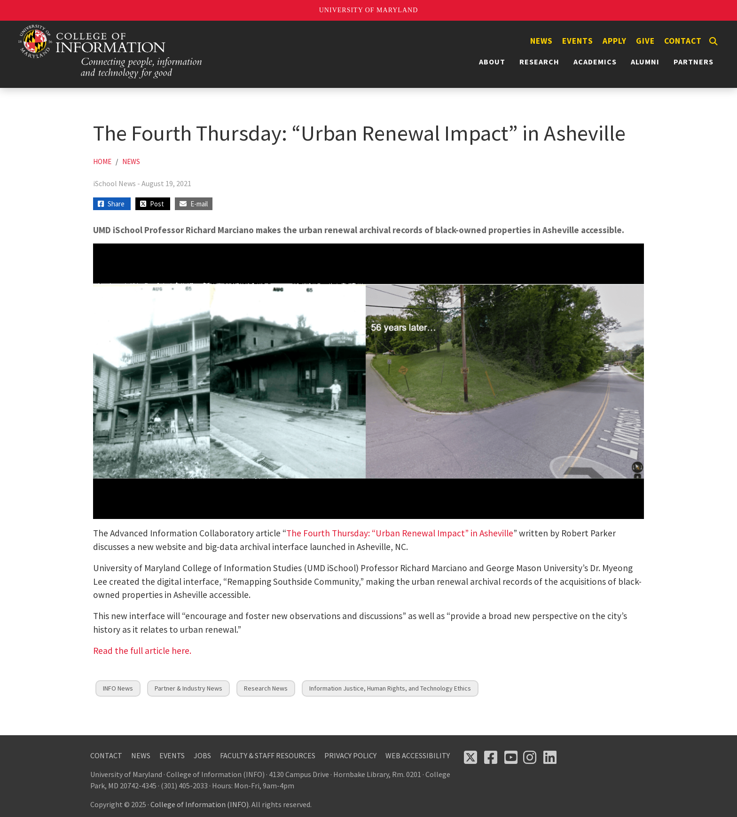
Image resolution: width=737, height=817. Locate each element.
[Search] (713, 41)
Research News (266, 688)
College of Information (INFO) (199, 804)
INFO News (118, 688)
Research (539, 61)
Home (102, 161)
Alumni (645, 61)
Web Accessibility (417, 755)
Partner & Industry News (188, 688)
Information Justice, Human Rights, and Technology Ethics (390, 688)
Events (577, 41)
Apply (615, 41)
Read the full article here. (142, 650)
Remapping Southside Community (293, 581)
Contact (683, 41)
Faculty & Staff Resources (267, 755)
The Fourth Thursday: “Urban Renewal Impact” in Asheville (399, 533)
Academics (595, 61)
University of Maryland (368, 10)
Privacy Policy (350, 755)
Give (645, 41)
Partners (693, 61)
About (492, 61)
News (541, 41)
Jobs (202, 755)
